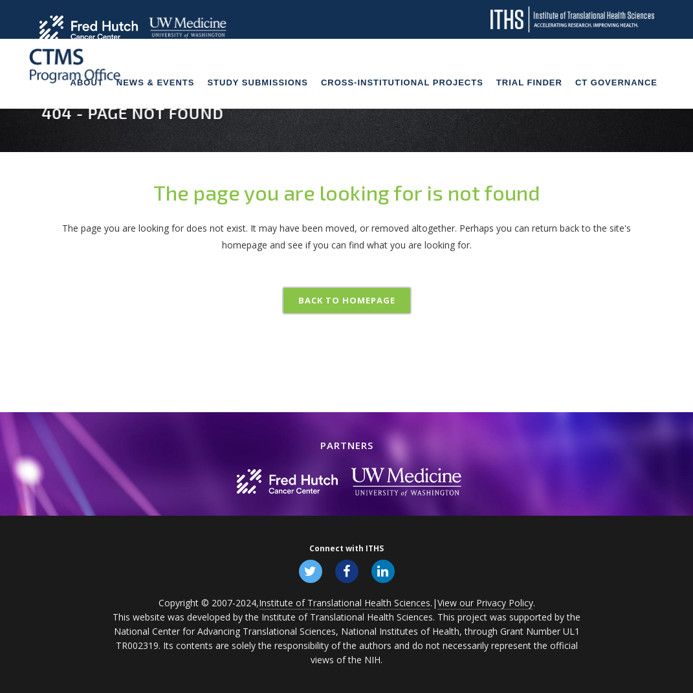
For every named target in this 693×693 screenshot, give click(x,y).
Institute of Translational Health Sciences (344, 603)
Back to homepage (346, 300)
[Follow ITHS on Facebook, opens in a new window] (346, 571)
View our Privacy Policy (485, 603)
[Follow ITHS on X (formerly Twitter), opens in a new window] (310, 571)
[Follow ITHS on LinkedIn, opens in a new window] (383, 571)
